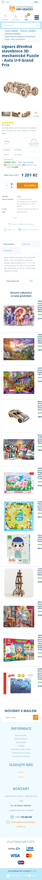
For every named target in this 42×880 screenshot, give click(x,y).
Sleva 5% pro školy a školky (21, 749)
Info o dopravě (26, 162)
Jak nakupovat (21, 742)
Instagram (21, 777)
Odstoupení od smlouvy (21, 756)
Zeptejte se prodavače (28, 229)
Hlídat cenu (10, 229)
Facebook (21, 772)
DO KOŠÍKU (27, 185)
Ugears (6, 143)
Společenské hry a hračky (21, 753)
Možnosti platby (21, 735)
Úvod (6, 2)
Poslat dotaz (7, 251)
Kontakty (21, 746)
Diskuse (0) (26, 244)
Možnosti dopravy (21, 739)
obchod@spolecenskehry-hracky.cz (21, 824)
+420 (21, 817)
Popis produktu (8, 244)
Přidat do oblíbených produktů (21, 224)
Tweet (15, 218)
